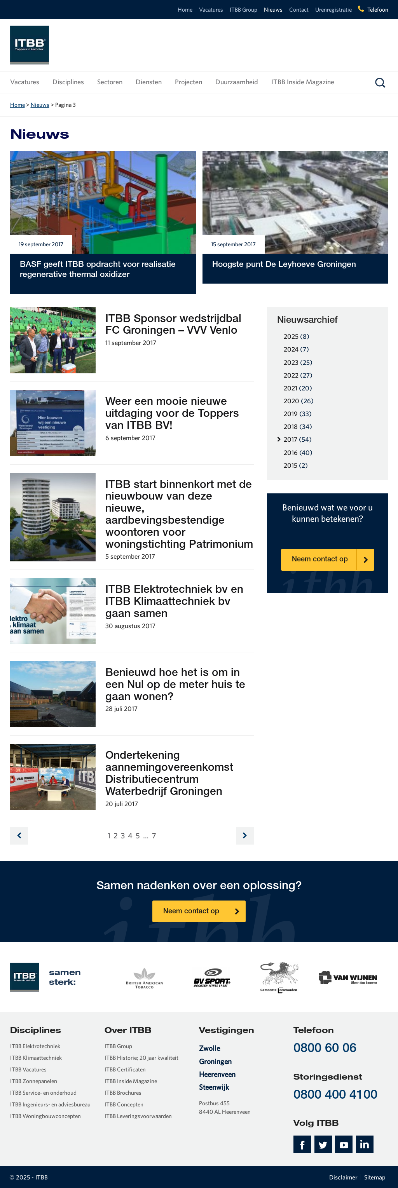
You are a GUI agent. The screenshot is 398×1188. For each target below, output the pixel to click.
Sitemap (375, 1177)
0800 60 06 (324, 1049)
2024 (296, 349)
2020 (299, 400)
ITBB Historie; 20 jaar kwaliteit (141, 1057)
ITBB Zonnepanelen (33, 1081)
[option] (144, 976)
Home (185, 9)
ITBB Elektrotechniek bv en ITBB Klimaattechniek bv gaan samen (174, 602)
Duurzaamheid (236, 82)
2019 (298, 413)
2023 (298, 362)
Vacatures (211, 9)
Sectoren (109, 82)
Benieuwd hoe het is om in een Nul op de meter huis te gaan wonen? (175, 685)
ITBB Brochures (123, 1092)
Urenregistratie (333, 9)
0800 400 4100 (335, 1095)
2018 (298, 426)
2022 (298, 375)
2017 (298, 439)
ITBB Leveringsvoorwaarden (138, 1116)
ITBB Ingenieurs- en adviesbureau (50, 1104)
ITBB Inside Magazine (302, 82)
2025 (296, 336)
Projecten (188, 82)
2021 (298, 388)
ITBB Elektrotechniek (35, 1046)
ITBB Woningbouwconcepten (45, 1116)
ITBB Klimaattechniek (36, 1057)
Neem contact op (333, 559)
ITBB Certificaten (125, 1069)
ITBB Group (243, 9)
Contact (299, 9)
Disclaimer (343, 1177)
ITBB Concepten (124, 1104)
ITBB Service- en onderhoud (43, 1092)
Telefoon (377, 9)
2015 (296, 465)
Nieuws (273, 9)
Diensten (149, 82)
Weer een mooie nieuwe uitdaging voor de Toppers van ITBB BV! (172, 414)
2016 (298, 452)
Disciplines (68, 82)
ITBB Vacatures (28, 1069)
